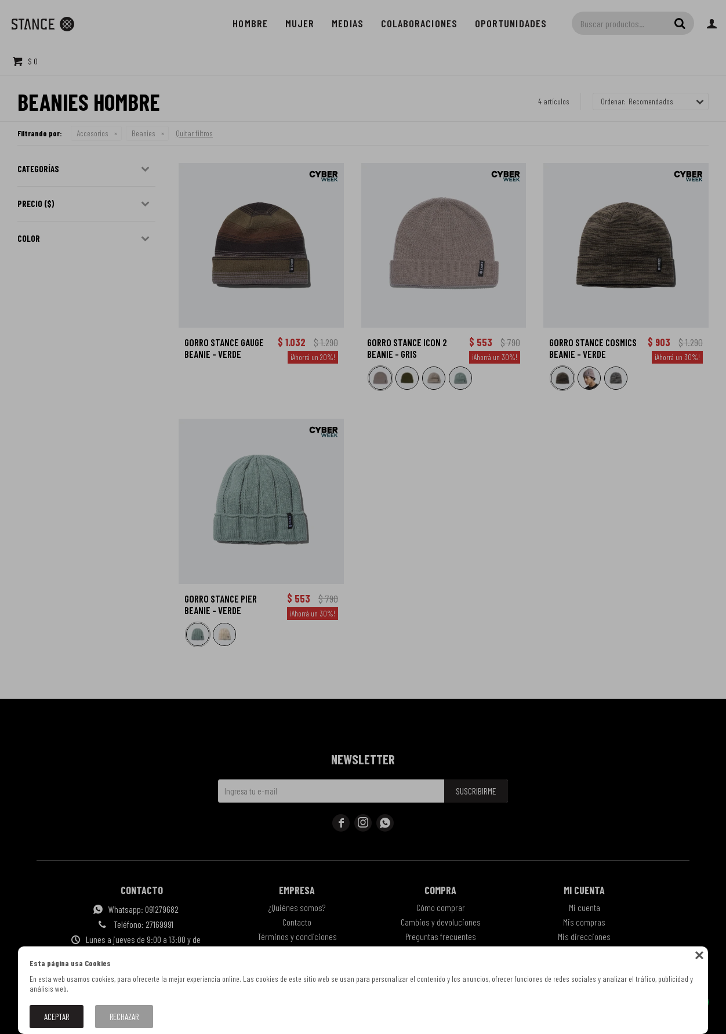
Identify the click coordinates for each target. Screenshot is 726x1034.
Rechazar (124, 1016)
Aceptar (56, 1016)
